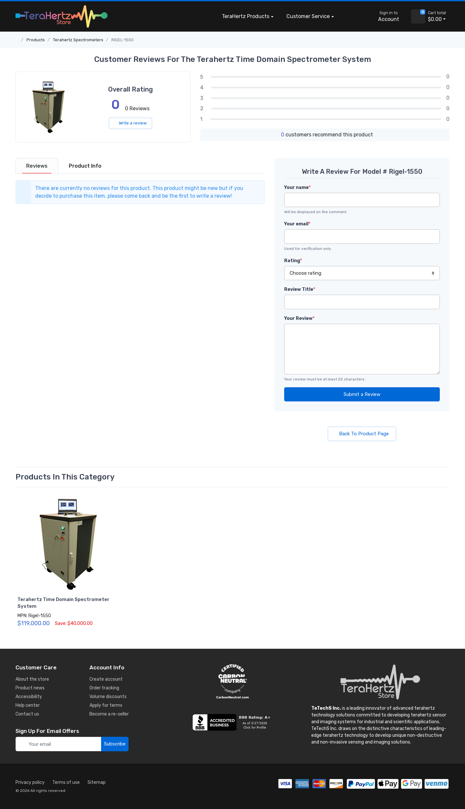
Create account (106, 679)
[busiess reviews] (232, 722)
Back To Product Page (362, 434)
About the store (32, 679)
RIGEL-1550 (122, 39)
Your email (297, 224)
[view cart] (418, 16)
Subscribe (115, 744)
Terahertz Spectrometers (78, 39)
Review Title (299, 289)
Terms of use (66, 782)
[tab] (37, 166)
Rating (293, 260)
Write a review (130, 123)
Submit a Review (362, 394)
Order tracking (104, 688)
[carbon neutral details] (232, 681)
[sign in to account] (384, 16)
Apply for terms (105, 705)
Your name (297, 187)
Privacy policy (30, 782)
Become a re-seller (109, 714)
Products (245, 16)
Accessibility (29, 696)
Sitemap (97, 782)
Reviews (36, 166)
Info (85, 166)
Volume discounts (108, 696)
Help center (28, 705)
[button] (350, 16)
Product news (30, 688)
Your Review (299, 318)
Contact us (27, 714)
